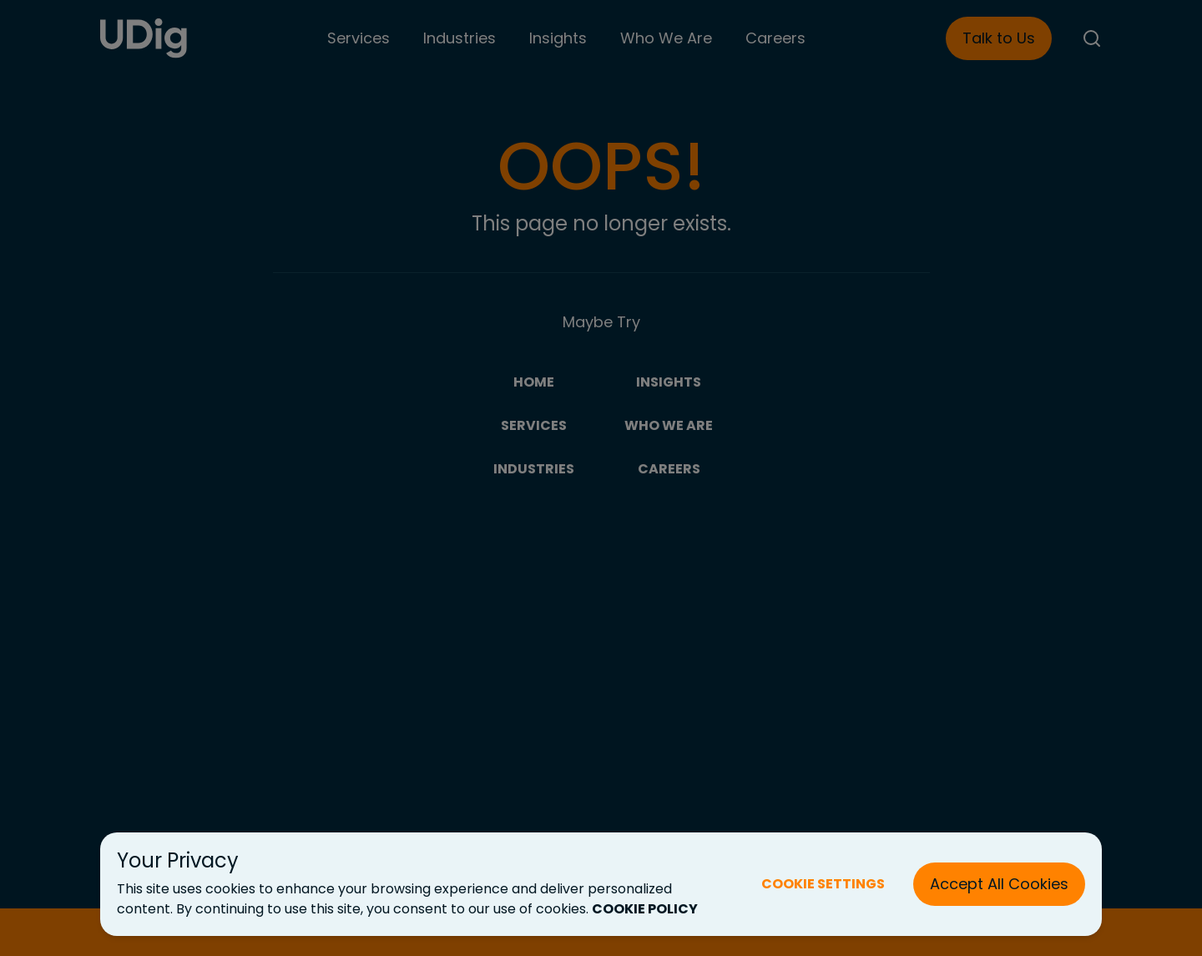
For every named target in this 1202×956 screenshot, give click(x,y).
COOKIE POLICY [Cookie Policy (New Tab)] (645, 908)
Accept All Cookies (999, 883)
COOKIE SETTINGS (823, 883)
